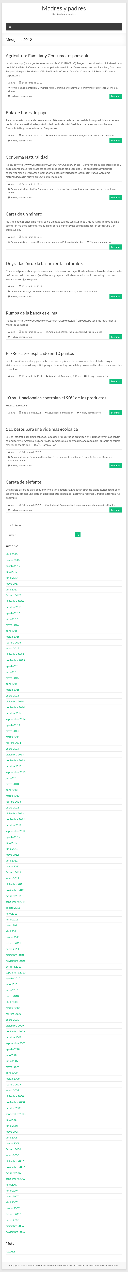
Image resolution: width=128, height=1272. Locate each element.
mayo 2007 (12, 1196)
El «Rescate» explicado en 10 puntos (40, 353)
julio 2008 (11, 1119)
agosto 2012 (13, 836)
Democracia (43, 241)
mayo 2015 (12, 677)
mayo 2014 (12, 730)
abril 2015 (12, 683)
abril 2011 (12, 931)
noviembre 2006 (15, 1231)
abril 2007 (12, 1202)
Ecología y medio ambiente (92, 87)
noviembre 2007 (15, 1166)
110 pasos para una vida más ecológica (42, 429)
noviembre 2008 (15, 1102)
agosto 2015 (13, 666)
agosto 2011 (13, 907)
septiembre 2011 (15, 901)
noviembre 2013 (15, 760)
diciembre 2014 (15, 701)
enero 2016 (12, 648)
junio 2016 (12, 618)
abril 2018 (12, 554)
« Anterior (16, 525)
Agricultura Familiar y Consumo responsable (47, 55)
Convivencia (29, 241)
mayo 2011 (12, 925)
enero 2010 (12, 1019)
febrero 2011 (13, 943)
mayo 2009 (12, 1066)
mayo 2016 (12, 624)
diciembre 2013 (15, 754)
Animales (42, 189)
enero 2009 (12, 1090)
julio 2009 (11, 1054)
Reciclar (88, 135)
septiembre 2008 (15, 1113)
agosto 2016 (13, 613)
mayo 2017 (12, 583)
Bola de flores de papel (27, 112)
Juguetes (85, 504)
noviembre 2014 (15, 707)
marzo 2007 (13, 1208)
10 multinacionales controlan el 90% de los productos (56, 397)
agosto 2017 (13, 565)
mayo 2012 (12, 854)
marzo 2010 (13, 1007)
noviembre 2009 (15, 1031)
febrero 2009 (13, 1084)
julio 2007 (11, 1184)
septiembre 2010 (15, 972)
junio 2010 (12, 990)
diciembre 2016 (15, 601)
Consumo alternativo (66, 87)
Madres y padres (64, 8)
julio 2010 (11, 984)
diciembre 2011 (15, 884)
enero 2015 (12, 695)
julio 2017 (11, 571)
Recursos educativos (104, 135)
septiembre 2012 (15, 831)
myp (13, 82)
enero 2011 (12, 948)
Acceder (10, 1251)
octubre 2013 (13, 766)
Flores (64, 135)
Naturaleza (69, 291)
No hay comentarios (21, 96)
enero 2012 (12, 878)
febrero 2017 (13, 595)
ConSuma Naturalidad (27, 157)
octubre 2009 (13, 1037)
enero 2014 (12, 748)
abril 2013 (12, 789)
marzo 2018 (13, 559)
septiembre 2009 (15, 1043)
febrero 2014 (13, 742)
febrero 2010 (13, 1013)
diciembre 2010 (15, 954)
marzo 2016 (13, 636)
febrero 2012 (13, 872)
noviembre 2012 (15, 819)
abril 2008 (12, 1137)
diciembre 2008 (15, 1096)
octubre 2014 (13, 713)
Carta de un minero (24, 214)
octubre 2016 (13, 607)
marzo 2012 (13, 866)
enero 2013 (12, 807)
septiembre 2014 (15, 719)
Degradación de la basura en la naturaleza (45, 263)
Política (66, 241)
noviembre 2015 (15, 660)
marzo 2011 (13, 937)
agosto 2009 (13, 1049)
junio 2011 (12, 919)
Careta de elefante (23, 482)
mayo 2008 (12, 1131)
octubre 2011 (13, 895)
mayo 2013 (12, 783)
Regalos (111, 504)
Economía (112, 87)
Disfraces (75, 504)
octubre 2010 (13, 966)
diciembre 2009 (15, 1025)
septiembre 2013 (15, 772)
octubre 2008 (13, 1108)
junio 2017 (12, 577)
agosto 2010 (13, 978)
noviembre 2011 (15, 889)
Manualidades (76, 135)
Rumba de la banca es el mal (32, 313)
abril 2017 (12, 589)
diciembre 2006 (15, 1225)
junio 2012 (12, 848)
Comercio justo (46, 87)
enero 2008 (12, 1155)
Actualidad (16, 87)
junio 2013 (12, 778)
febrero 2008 (13, 1149)
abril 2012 (12, 860)
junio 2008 (12, 1125)
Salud (23, 460)
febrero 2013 (13, 801)
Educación (57, 291)
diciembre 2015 (15, 654)
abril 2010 (12, 1001)
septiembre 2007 (15, 1178)
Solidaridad (77, 241)
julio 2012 (11, 842)
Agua (25, 457)
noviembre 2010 (15, 960)
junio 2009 (12, 1060)
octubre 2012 (13, 825)
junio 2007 (12, 1190)
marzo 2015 (13, 689)
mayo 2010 (12, 996)
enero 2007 (12, 1219)
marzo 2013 (13, 795)
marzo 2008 (13, 1143)
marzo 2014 (13, 736)
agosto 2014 (13, 724)
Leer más (115, 96)
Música (90, 331)
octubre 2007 (13, 1172)
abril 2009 (12, 1072)
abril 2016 (12, 630)
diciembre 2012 (15, 813)
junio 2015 (12, 671)
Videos (11, 91)
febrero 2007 (13, 1214)
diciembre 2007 (15, 1161)
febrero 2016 (13, 642)
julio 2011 (11, 913)
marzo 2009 (13, 1078)
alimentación (30, 87)
